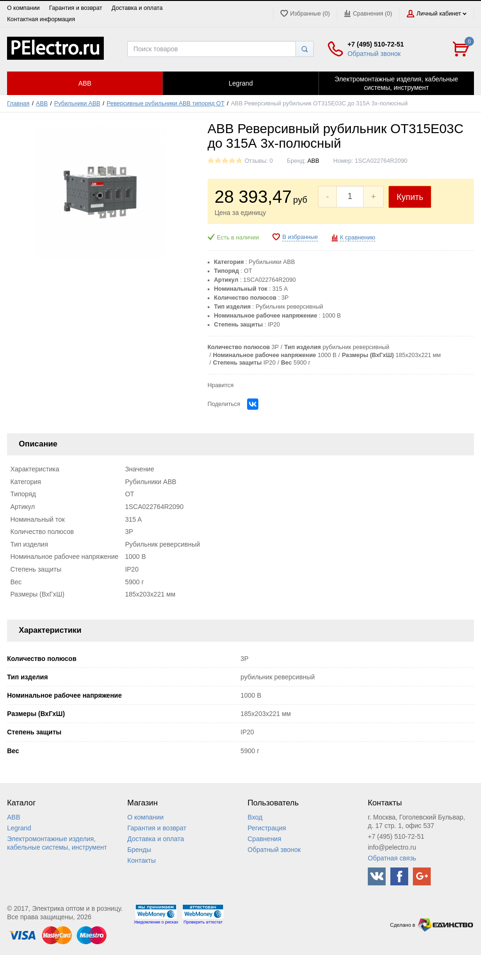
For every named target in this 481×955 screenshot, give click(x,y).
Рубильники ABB (77, 103)
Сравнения (264, 839)
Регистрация (267, 828)
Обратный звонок (374, 53)
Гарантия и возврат (75, 8)
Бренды (139, 849)
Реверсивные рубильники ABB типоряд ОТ (166, 103)
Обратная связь (392, 858)
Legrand (19, 828)
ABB (42, 103)
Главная (18, 103)
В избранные (300, 237)
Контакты (141, 860)
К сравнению (357, 237)
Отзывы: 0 (259, 161)
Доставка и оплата (137, 8)
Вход (255, 817)
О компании (23, 8)
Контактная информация (41, 19)
